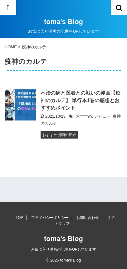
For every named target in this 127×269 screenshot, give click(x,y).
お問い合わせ (87, 217)
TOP (19, 217)
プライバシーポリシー (50, 217)
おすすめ (84, 116)
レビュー (102, 116)
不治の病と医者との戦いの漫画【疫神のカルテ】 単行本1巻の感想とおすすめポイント (80, 100)
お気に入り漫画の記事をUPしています (63, 249)
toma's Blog (63, 22)
